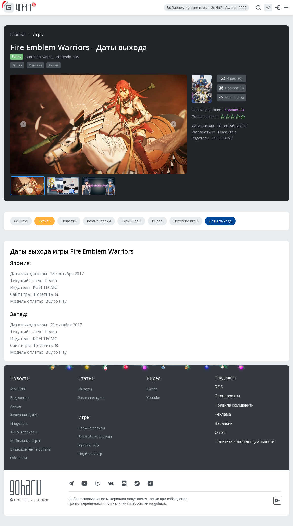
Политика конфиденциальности (244, 441)
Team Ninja (227, 132)
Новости (20, 378)
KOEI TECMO (222, 138)
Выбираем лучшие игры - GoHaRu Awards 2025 (207, 7)
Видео (153, 378)
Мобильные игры (25, 440)
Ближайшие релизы (95, 436)
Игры (38, 34)
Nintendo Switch (39, 56)
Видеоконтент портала (30, 449)
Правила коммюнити (234, 405)
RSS (219, 387)
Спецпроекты (227, 396)
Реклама (223, 414)
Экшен (17, 65)
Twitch (151, 389)
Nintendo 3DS (67, 56)
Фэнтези (35, 65)
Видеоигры (19, 397)
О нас (220, 432)
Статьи (86, 378)
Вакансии (224, 423)
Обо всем (18, 457)
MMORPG (18, 389)
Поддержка (225, 378)
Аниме (53, 65)
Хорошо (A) (234, 109)
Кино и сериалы (23, 432)
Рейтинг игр (88, 445)
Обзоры (85, 389)
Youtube (153, 397)
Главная (18, 34)
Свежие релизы (91, 428)
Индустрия (19, 423)
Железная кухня (23, 414)
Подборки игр (90, 453)
